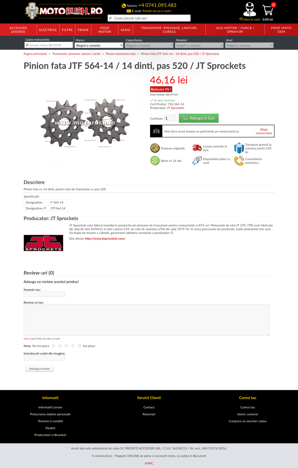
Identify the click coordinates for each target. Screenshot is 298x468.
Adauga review (39, 368)
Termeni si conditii (50, 421)
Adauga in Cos (199, 118)
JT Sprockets (175, 108)
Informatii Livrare (50, 407)
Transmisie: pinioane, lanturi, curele (169, 29)
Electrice (48, 30)
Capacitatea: (134, 40)
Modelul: (181, 40)
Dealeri (50, 428)
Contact (149, 407)
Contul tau (247, 407)
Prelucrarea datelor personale (50, 414)
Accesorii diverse (18, 29)
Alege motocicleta (264, 131)
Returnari (149, 414)
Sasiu (125, 30)
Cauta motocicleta (37, 39)
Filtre (67, 30)
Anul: (229, 40)
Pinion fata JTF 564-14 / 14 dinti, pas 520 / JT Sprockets (180, 53)
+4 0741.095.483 (157, 5)
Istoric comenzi (247, 414)
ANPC (149, 463)
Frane (83, 30)
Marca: (80, 40)
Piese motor (104, 29)
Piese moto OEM (281, 29)
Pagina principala (35, 53)
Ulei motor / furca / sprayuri (235, 29)
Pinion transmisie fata (121, 53)
